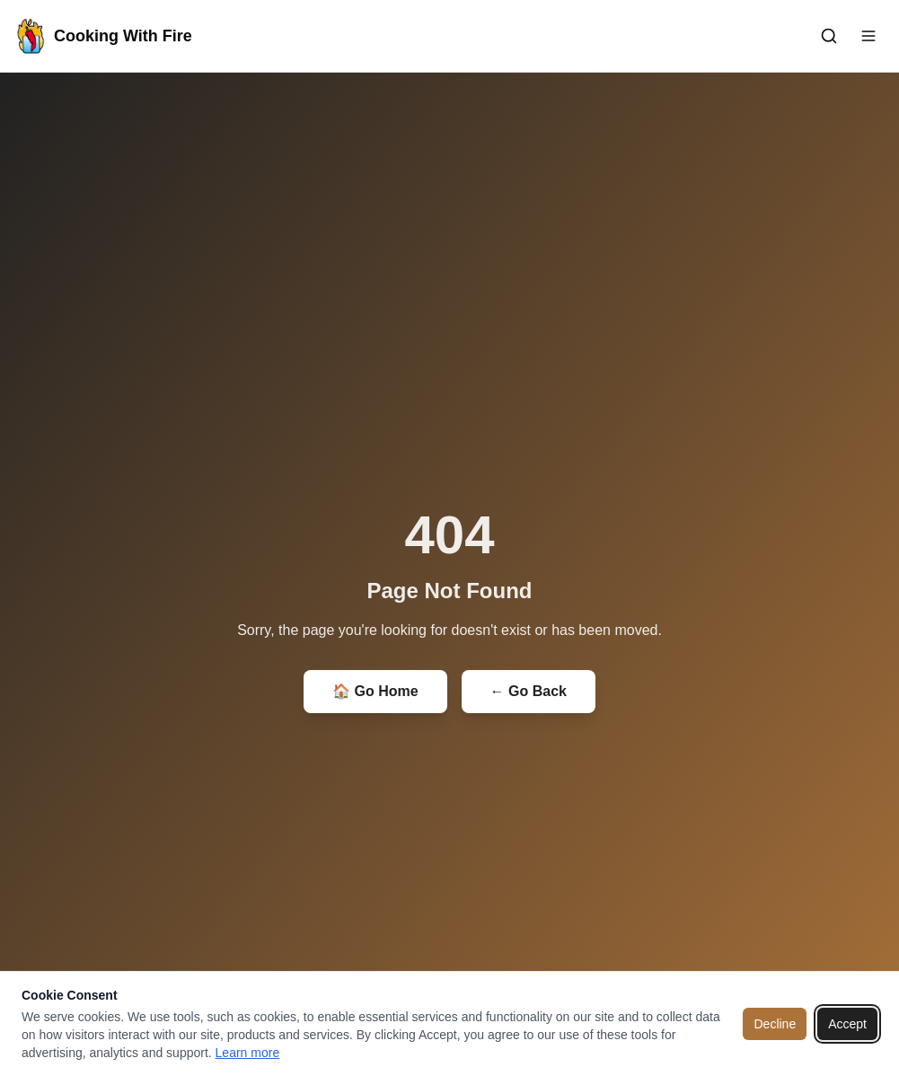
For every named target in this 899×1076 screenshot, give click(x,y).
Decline (775, 1024)
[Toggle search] (829, 36)
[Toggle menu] (868, 36)
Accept (847, 1024)
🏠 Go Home (375, 691)
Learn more (248, 1052)
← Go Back (528, 691)
